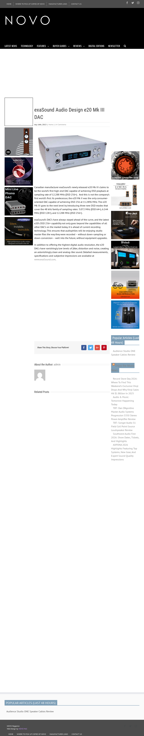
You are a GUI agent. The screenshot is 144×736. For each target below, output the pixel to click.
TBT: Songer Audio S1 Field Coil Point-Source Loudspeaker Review (123, 426)
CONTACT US (77, 734)
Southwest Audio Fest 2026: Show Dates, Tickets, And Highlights (125, 437)
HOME (10, 734)
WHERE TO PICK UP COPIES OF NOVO (31, 734)
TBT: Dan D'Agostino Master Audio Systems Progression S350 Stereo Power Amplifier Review (124, 413)
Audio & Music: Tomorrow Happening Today (122, 400)
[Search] (125, 46)
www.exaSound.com (45, 259)
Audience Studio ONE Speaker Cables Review (123, 352)
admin (57, 364)
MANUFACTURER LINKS (59, 734)
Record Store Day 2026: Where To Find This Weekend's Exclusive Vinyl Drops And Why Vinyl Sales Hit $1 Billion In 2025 (125, 386)
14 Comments (60, 124)
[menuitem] (9, 4)
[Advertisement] (60, 35)
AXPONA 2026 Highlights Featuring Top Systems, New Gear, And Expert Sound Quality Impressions (124, 452)
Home (51, 124)
